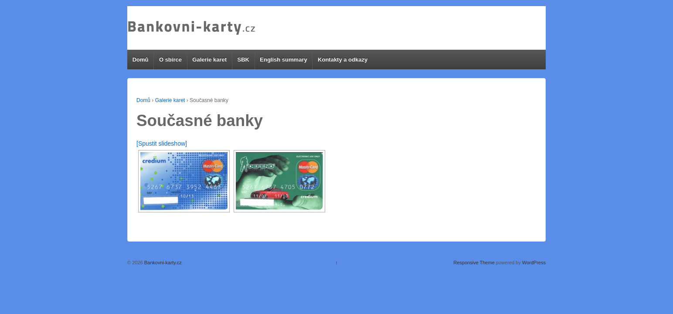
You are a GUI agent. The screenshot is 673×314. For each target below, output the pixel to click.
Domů (141, 59)
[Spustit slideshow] (161, 143)
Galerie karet (209, 59)
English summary (283, 59)
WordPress (534, 262)
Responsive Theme (474, 262)
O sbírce (170, 59)
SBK (243, 59)
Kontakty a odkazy (342, 59)
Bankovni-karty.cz (162, 262)
